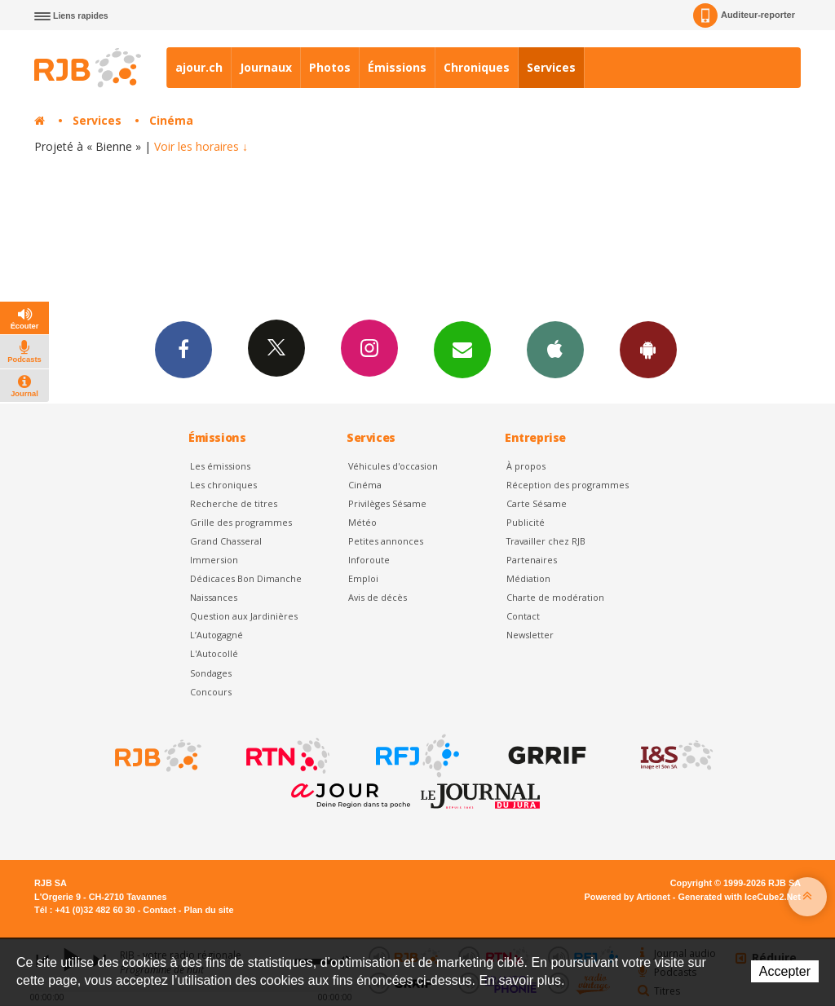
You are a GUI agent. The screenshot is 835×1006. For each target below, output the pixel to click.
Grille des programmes (241, 522)
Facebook (183, 349)
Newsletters (462, 349)
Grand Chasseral (226, 541)
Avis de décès (377, 597)
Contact (523, 616)
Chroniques (477, 67)
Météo (362, 522)
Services (551, 67)
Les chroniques (223, 484)
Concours (211, 691)
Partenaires (531, 559)
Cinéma (171, 120)
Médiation (528, 578)
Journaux (266, 67)
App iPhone (555, 349)
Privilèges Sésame (387, 503)
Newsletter (530, 634)
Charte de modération (555, 597)
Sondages (211, 673)
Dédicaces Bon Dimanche (246, 578)
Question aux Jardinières (244, 616)
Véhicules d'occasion (393, 466)
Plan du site (208, 910)
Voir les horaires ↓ (201, 146)
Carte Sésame (536, 503)
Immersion (214, 559)
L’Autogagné (216, 634)
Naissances (213, 597)
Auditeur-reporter (744, 15)
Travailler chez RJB (545, 541)
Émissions (397, 67)
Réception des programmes (567, 484)
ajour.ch (199, 67)
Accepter (785, 971)
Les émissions (220, 466)
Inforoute (369, 559)
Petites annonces (385, 541)
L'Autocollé (214, 653)
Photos (330, 67)
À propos (526, 466)
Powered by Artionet (627, 897)
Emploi (363, 578)
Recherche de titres (233, 503)
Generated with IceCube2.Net (739, 897)
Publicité (525, 522)
